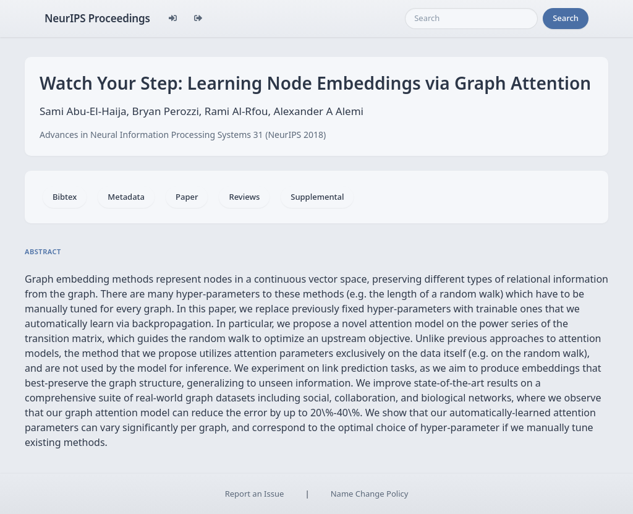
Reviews (244, 196)
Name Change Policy (370, 493)
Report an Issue (254, 493)
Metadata (126, 196)
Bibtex (65, 196)
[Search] (471, 18)
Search (566, 18)
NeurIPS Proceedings (97, 18)
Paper (187, 196)
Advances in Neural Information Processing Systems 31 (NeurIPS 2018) (183, 134)
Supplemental (317, 196)
